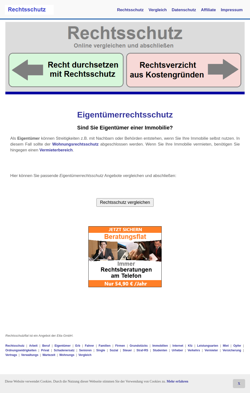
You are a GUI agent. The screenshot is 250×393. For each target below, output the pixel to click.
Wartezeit (48, 355)
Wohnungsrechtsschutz (75, 144)
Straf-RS (142, 350)
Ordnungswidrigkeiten (20, 350)
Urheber (177, 350)
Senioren (85, 350)
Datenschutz (184, 10)
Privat (45, 350)
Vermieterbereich (56, 150)
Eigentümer (62, 345)
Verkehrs (194, 350)
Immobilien (160, 345)
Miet (226, 345)
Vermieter (211, 350)
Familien (105, 345)
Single (100, 350)
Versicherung (232, 350)
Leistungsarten (207, 345)
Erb (77, 345)
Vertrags (11, 355)
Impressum (232, 10)
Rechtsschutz (130, 10)
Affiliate (208, 10)
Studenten (160, 350)
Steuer (127, 350)
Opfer (237, 345)
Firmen (120, 345)
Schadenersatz (64, 350)
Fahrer (89, 345)
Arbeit (33, 345)
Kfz (190, 345)
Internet (178, 345)
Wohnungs (66, 355)
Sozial (114, 350)
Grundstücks (139, 345)
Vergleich (158, 10)
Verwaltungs (29, 355)
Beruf (46, 345)
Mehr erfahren (177, 381)
